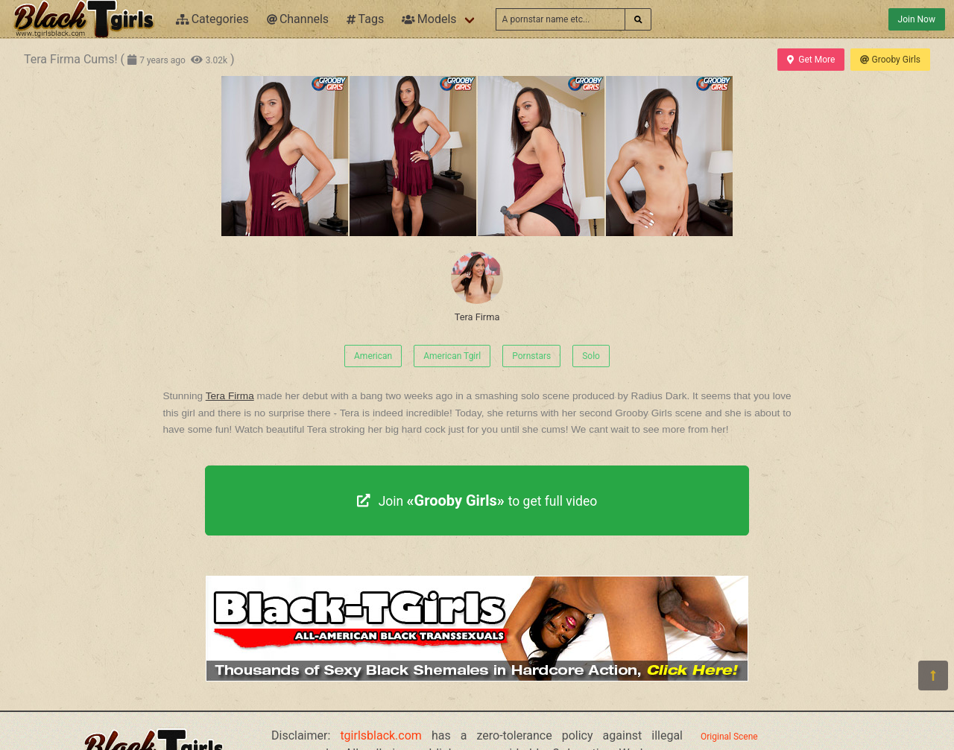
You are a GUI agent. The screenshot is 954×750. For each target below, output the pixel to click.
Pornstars (531, 356)
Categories (212, 19)
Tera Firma (477, 287)
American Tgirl (452, 356)
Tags (365, 19)
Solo (591, 356)
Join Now (916, 19)
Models (429, 19)
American (373, 356)
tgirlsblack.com (381, 735)
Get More (811, 59)
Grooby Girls (890, 59)
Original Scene (729, 736)
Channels (298, 19)
